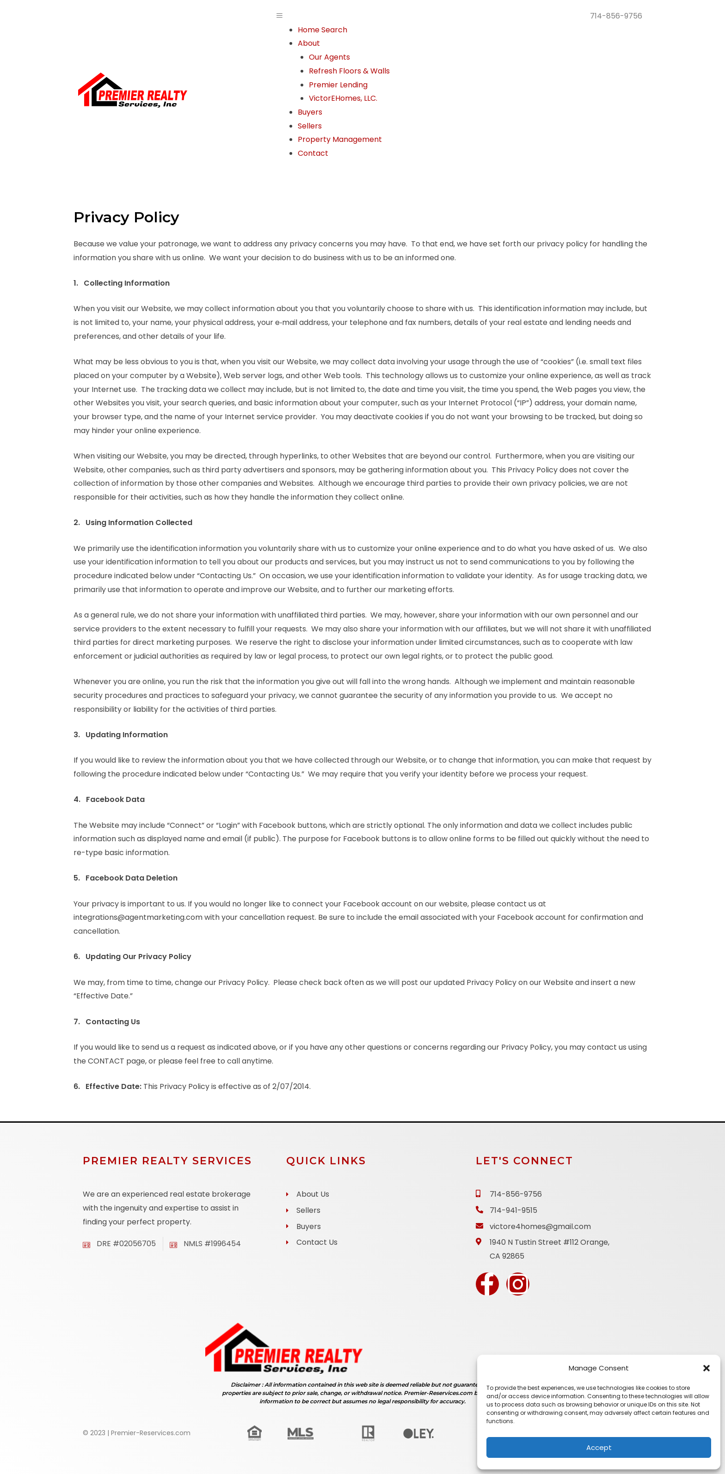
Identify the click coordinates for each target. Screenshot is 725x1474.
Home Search (322, 29)
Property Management (340, 139)
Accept (599, 1447)
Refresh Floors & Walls (349, 71)
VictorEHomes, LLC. (343, 98)
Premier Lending (338, 85)
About (309, 43)
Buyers (310, 112)
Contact (313, 153)
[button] (706, 1368)
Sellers (310, 126)
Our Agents (329, 57)
